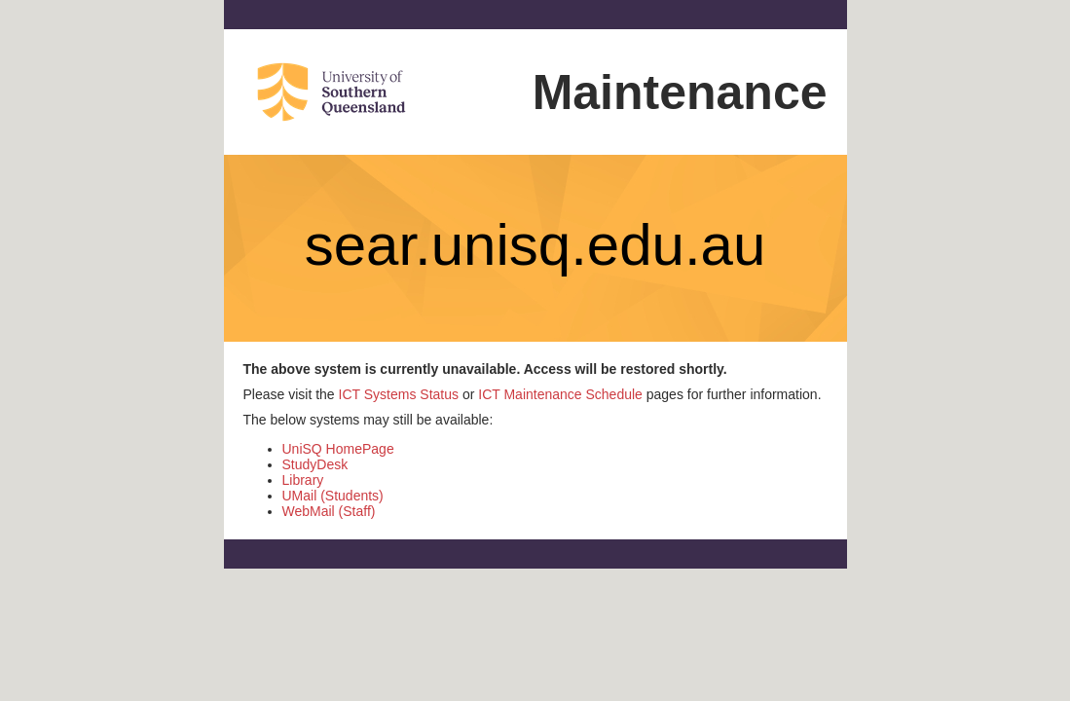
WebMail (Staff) (329, 511)
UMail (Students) (333, 495)
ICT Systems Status (399, 394)
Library (303, 480)
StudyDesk (315, 464)
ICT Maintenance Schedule (560, 394)
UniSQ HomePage (338, 449)
